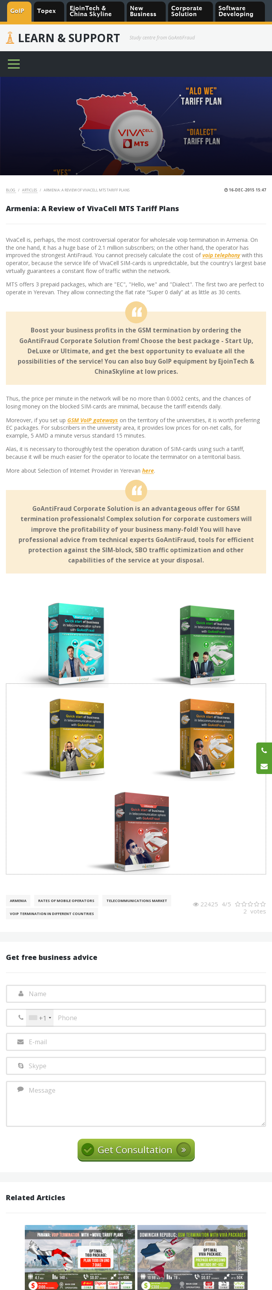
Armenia (18, 900)
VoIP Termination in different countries (52, 913)
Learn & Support (69, 37)
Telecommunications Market (136, 900)
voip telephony (221, 255)
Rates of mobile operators (66, 900)
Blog (11, 190)
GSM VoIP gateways (92, 420)
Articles (30, 190)
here (148, 471)
